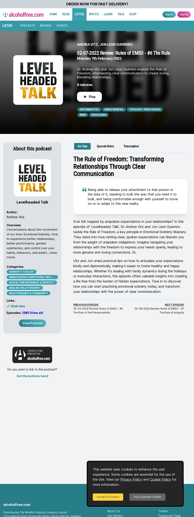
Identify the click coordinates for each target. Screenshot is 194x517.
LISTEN (79, 14)
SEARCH (62, 25)
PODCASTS (27, 25)
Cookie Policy (160, 479)
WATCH (94, 14)
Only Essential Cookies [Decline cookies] (147, 496)
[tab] (82, 146)
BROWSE (46, 25)
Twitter (163, 511)
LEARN (108, 14)
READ (66, 14)
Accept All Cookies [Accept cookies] (108, 496)
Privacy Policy (131, 479)
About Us (113, 511)
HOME (53, 14)
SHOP (133, 14)
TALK (121, 14)
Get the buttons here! (32, 376)
